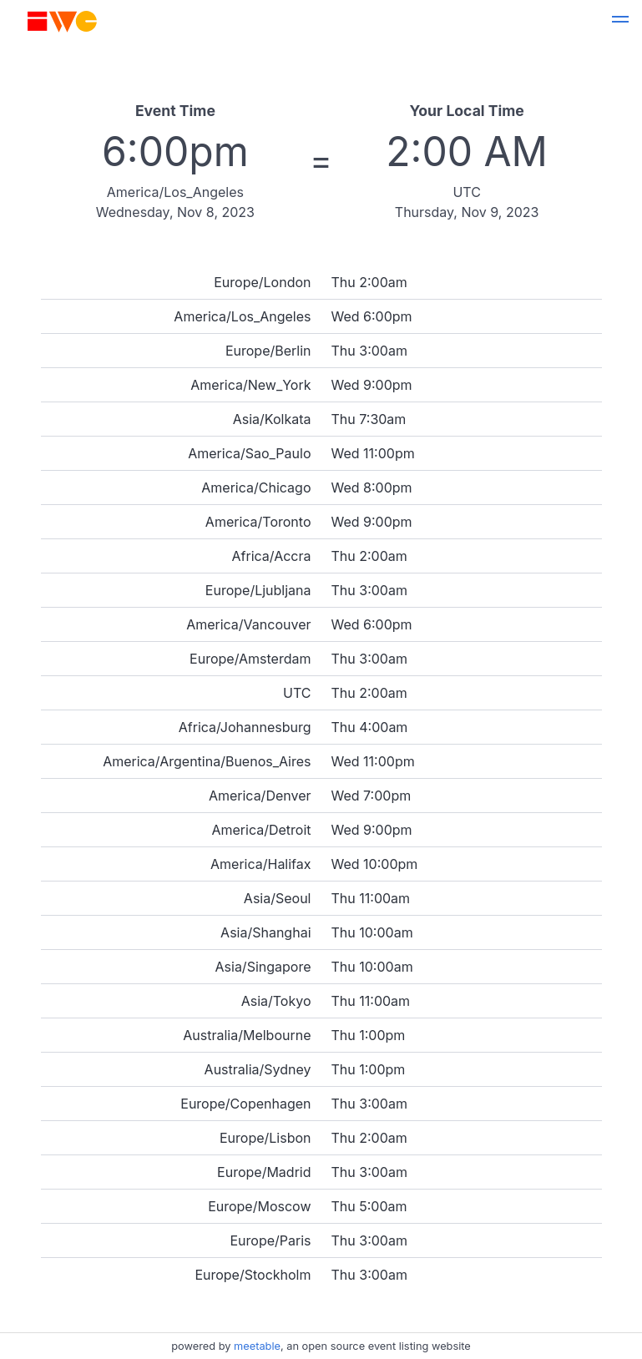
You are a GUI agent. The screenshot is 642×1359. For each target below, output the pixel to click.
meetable (257, 1346)
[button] (620, 21)
